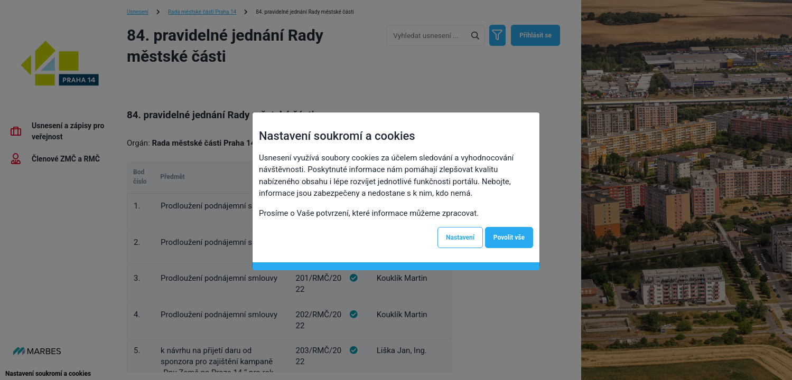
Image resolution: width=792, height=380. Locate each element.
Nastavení (460, 237)
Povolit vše (509, 237)
